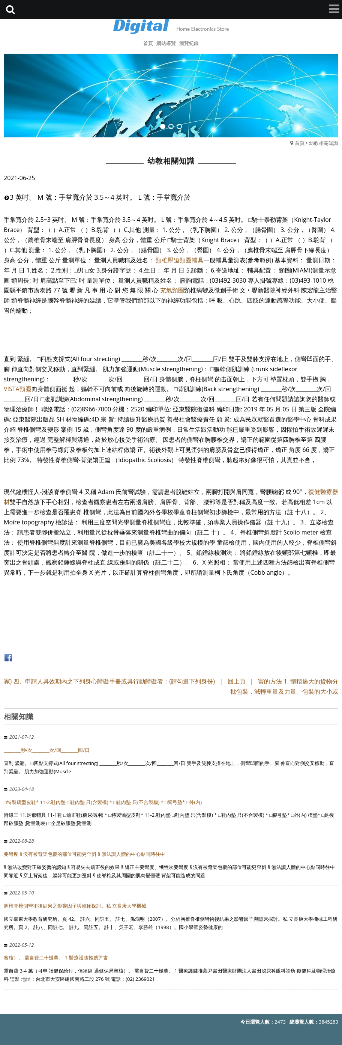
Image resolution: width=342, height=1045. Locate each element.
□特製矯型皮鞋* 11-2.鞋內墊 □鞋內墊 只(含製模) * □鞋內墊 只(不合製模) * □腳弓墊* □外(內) (103, 802)
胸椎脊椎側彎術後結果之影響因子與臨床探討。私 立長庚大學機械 (75, 905)
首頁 (299, 143)
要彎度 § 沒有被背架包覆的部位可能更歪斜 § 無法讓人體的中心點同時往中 (84, 854)
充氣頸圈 (172, 290)
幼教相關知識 (323, 143)
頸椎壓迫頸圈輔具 (180, 260)
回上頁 (237, 681)
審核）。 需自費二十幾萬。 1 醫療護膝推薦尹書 (56, 957)
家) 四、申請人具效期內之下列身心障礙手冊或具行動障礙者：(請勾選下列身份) (110, 681)
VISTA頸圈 (18, 389)
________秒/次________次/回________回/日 (47, 750)
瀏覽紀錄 (189, 43)
